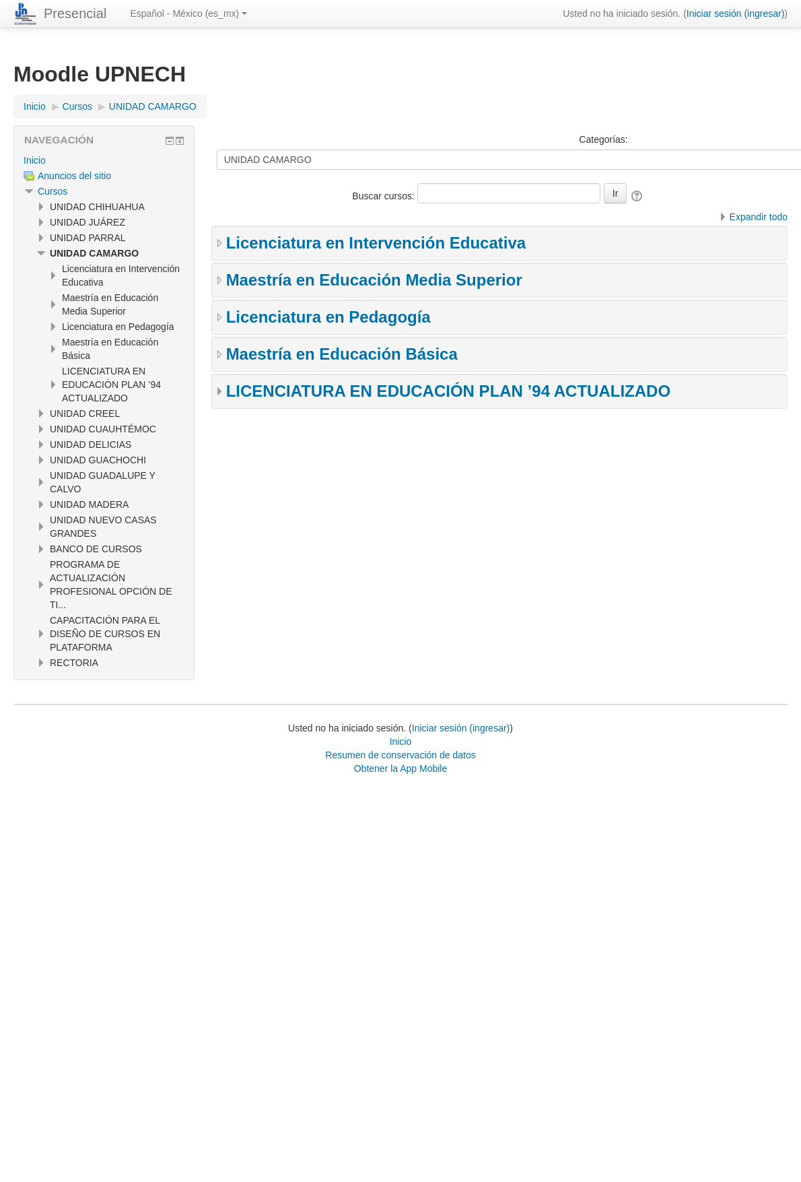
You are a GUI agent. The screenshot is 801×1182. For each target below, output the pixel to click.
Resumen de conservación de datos (400, 755)
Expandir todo (759, 216)
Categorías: (603, 139)
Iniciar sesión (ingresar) (736, 13)
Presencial (75, 13)
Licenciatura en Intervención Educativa (376, 243)
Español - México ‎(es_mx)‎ (188, 13)
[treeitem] (104, 160)
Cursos (52, 191)
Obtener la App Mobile (401, 768)
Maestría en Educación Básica (342, 354)
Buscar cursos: (384, 196)
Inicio (35, 160)
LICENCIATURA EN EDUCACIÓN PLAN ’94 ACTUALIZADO (448, 391)
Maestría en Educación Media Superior (374, 280)
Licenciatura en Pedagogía (328, 317)
